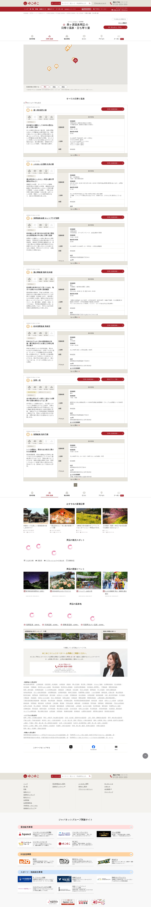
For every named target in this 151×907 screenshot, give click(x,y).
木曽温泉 (59, 711)
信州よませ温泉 (84, 708)
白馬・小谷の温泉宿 (65, 723)
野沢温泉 (35, 708)
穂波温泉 (26, 703)
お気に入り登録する (120, 19)
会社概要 (107, 789)
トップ (26, 9)
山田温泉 (120, 700)
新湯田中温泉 (43, 695)
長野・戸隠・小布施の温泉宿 (32, 717)
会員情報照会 (27, 803)
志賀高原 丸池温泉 (51, 684)
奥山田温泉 (119, 692)
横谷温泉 (41, 703)
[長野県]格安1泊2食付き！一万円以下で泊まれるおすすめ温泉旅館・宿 (45, 735)
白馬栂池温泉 (108, 684)
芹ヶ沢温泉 (101, 690)
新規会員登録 (86, 9)
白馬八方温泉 (27, 706)
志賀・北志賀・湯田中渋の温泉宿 (75, 717)
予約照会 (99, 9)
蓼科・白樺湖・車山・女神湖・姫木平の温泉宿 (108, 720)
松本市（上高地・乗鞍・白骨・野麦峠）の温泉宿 (39, 726)
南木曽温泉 (96, 706)
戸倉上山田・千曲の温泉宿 (31, 720)
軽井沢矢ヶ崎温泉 (67, 687)
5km (45, 87)
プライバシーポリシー (85, 789)
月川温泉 (122, 695)
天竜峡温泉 (73, 695)
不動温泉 (104, 687)
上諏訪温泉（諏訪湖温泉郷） (106, 698)
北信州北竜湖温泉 (80, 687)
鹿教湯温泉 (108, 703)
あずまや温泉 (87, 706)
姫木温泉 (94, 700)
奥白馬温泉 (51, 700)
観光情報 (67, 39)
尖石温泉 (75, 690)
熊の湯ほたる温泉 (62, 708)
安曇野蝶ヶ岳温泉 (84, 692)
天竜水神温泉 (103, 708)
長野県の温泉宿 (98, 711)
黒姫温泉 (59, 700)
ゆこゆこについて (101, 3)
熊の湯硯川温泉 (43, 711)
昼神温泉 (77, 711)
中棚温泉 (33, 687)
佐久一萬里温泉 (56, 698)
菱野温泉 (93, 690)
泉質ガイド (114, 636)
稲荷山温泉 (66, 698)
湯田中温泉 (43, 708)
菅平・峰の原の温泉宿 (115, 717)
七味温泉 (55, 703)
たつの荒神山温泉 (51, 690)
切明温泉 (33, 703)
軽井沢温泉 (27, 695)
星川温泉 (52, 695)
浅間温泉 (101, 703)
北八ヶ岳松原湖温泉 (40, 692)
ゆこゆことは (108, 784)
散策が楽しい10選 (70, 636)
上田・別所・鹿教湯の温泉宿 (97, 717)
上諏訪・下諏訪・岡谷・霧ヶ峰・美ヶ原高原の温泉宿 (40, 723)
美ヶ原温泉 (80, 13)
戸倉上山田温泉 (119, 703)
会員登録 (26, 800)
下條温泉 (26, 698)
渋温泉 (101, 700)
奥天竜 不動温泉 (86, 684)
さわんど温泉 (98, 684)
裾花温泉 (43, 700)
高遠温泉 (33, 698)
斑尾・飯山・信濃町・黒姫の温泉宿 (34, 728)
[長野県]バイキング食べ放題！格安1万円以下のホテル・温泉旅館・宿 (92, 735)
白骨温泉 (48, 703)
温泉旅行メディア (69, 9)
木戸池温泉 (51, 708)
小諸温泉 (62, 684)
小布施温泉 (85, 703)
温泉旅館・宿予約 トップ (30, 13)
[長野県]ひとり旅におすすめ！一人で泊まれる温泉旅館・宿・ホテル (91, 737)
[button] (69, 46)
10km (54, 87)
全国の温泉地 (50, 13)
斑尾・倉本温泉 (28, 690)
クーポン (59, 9)
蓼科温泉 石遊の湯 (108, 692)
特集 (36, 9)
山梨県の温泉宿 (86, 711)
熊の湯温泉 (56, 687)
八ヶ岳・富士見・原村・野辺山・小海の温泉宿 (77, 720)
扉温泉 (69, 684)
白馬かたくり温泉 (62, 695)
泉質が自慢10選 (52, 636)
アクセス (101, 39)
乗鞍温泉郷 (82, 698)
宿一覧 (32, 9)
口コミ (84, 39)
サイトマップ (108, 792)
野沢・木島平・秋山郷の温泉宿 (53, 717)
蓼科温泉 (105, 706)
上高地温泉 (39, 684)
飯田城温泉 (60, 706)
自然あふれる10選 (88, 636)
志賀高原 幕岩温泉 (115, 708)
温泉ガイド (42, 9)
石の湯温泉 (117, 684)
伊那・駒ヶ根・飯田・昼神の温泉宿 (83, 726)
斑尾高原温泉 (113, 687)
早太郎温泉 (93, 708)
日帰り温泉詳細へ (112, 109)
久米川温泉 (73, 708)
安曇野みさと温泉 (115, 706)
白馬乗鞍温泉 (52, 692)
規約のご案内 (82, 786)
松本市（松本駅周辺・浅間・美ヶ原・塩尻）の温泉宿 (90, 723)
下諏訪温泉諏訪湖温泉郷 (31, 700)
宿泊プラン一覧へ (112, 379)
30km (63, 87)
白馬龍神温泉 (62, 692)
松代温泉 (52, 706)
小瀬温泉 (68, 690)
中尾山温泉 (69, 703)
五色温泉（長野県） (93, 687)
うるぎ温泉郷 (95, 692)
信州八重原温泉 (111, 690)
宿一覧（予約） (115, 27)
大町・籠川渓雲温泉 (111, 695)
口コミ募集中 (122, 23)
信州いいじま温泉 (110, 700)
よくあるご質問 (83, 784)
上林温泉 (78, 706)
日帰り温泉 (49, 39)
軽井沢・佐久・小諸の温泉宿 (51, 720)
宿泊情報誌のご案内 (58, 784)
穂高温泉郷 (99, 695)
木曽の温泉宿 (100, 726)
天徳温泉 (74, 698)
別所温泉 (45, 706)
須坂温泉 (61, 690)
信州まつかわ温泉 (43, 698)
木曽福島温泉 (39, 690)
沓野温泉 (35, 695)
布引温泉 (26, 687)
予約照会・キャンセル (30, 805)
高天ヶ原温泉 (84, 690)
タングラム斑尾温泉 (29, 711)
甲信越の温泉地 (60, 13)
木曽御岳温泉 (68, 700)
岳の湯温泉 (82, 695)
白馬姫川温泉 (70, 706)
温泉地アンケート (58, 786)
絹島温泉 (77, 703)
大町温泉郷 (90, 695)
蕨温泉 (62, 703)
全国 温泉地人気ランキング (34, 636)
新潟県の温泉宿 (110, 711)
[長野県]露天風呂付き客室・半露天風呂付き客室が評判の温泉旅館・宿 (45, 737)
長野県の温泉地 (71, 13)
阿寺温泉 (93, 703)
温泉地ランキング (29, 794)
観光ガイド (51, 9)
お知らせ (107, 786)
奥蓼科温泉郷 (68, 711)
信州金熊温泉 (27, 692)
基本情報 (32, 39)
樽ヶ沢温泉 (76, 684)
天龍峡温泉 (27, 708)
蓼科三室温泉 (72, 692)
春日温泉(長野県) (28, 684)
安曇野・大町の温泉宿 (63, 726)
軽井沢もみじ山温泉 (44, 687)
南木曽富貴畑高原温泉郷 (82, 700)
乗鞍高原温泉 (91, 698)
